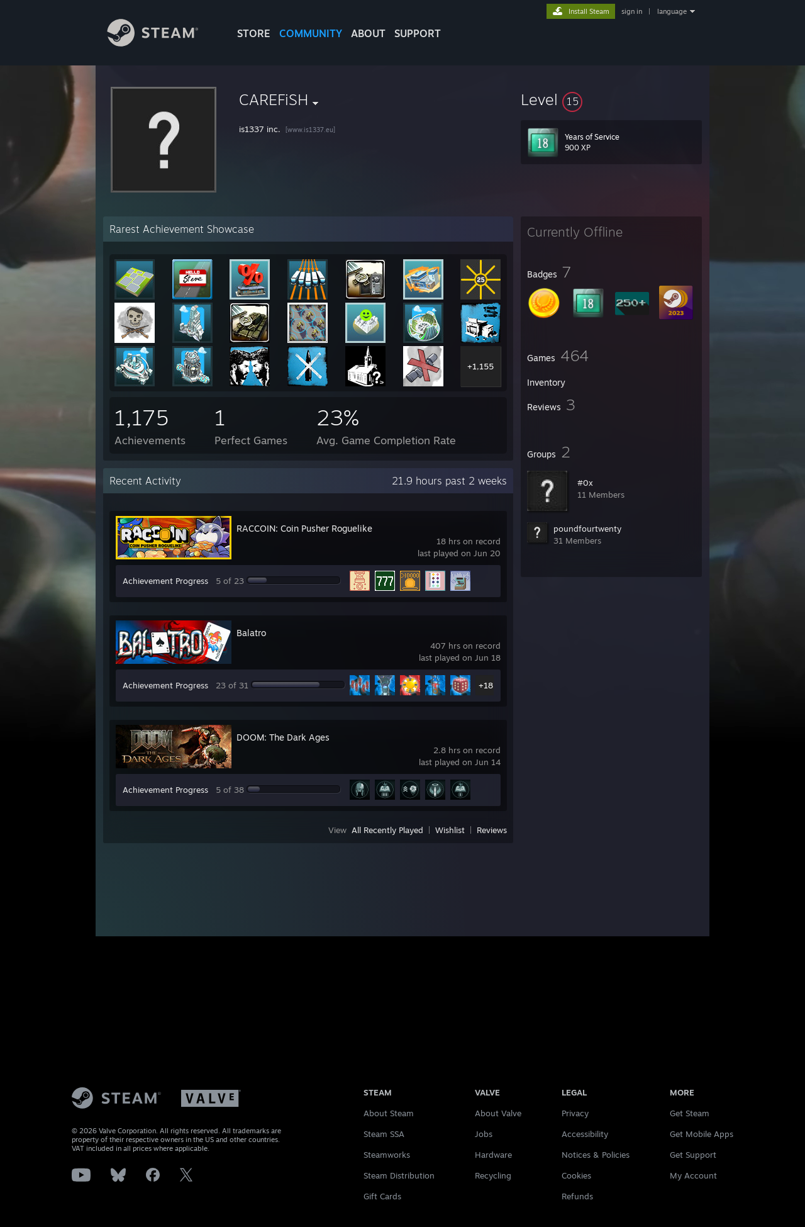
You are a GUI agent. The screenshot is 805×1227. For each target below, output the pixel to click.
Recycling (493, 1175)
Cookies (576, 1175)
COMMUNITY (310, 33)
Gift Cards (382, 1196)
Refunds (577, 1196)
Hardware (493, 1155)
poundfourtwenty (587, 529)
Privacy (575, 1113)
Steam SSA (384, 1134)
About (368, 33)
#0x (585, 483)
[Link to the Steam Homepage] (162, 43)
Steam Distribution (399, 1175)
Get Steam (689, 1113)
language (672, 11)
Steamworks (387, 1155)
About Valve (498, 1113)
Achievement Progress (165, 581)
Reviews (492, 830)
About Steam (389, 1113)
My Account (693, 1175)
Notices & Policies (596, 1155)
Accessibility (585, 1134)
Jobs (483, 1134)
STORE (253, 33)
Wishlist (450, 830)
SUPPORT (417, 33)
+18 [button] (486, 685)
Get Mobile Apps (701, 1134)
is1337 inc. (259, 129)
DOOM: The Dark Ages (283, 737)
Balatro (251, 632)
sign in (631, 11)
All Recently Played (387, 830)
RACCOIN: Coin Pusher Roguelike (304, 528)
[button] (611, 99)
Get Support (693, 1155)
